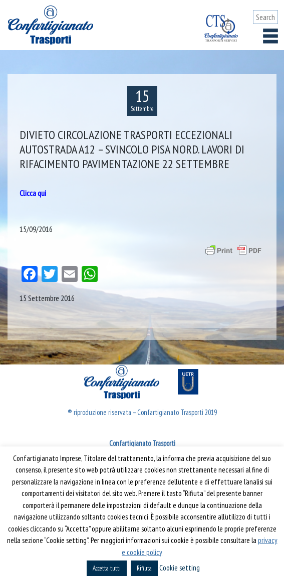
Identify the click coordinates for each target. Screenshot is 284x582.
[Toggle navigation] (270, 36)
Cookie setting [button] (179, 567)
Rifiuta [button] (144, 568)
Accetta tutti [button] (107, 568)
